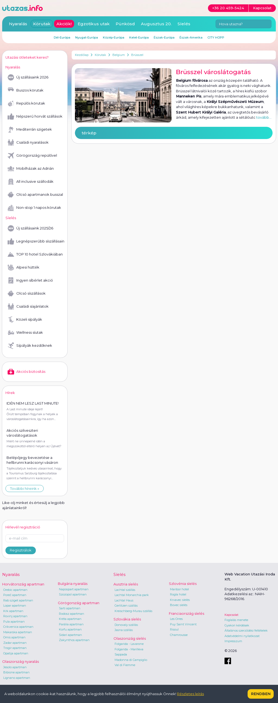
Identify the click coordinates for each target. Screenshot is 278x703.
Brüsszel (137, 55)
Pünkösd (125, 23)
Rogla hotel (178, 594)
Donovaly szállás (126, 625)
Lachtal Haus (124, 600)
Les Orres (176, 619)
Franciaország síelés (186, 613)
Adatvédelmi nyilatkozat (242, 636)
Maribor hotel (179, 589)
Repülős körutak (26, 103)
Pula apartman (14, 621)
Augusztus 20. (156, 23)
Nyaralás (18, 23)
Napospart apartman (74, 589)
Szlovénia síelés (183, 583)
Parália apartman (71, 624)
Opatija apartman (15, 653)
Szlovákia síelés (127, 619)
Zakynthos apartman (74, 640)
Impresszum (233, 641)
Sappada (121, 654)
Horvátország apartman (23, 584)
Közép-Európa (113, 37)
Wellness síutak (25, 332)
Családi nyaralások (28, 142)
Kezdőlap (82, 55)
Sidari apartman (70, 635)
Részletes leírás (190, 694)
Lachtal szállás (125, 590)
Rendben (260, 694)
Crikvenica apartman (18, 627)
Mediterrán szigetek (30, 129)
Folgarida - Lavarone (129, 644)
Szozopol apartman (73, 594)
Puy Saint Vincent (183, 624)
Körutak (100, 55)
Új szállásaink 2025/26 (30, 228)
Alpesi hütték (23, 267)
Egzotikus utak (94, 23)
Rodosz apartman (71, 614)
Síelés (184, 23)
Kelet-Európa (139, 37)
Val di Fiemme (125, 665)
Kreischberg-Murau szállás (133, 611)
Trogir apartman (15, 648)
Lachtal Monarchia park (132, 595)
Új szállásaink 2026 (28, 77)
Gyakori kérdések (237, 625)
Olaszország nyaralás (20, 661)
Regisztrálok (20, 550)
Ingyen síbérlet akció (30, 280)
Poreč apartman (14, 595)
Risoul (174, 629)
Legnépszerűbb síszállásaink (36, 241)
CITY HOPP (215, 37)
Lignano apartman (16, 678)
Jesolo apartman (15, 667)
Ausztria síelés (125, 584)
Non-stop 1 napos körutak (34, 207)
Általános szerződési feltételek (246, 630)
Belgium (118, 55)
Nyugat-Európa (86, 37)
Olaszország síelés (129, 638)
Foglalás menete (236, 620)
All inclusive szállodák (30, 181)
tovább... (263, 117)
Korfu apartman (70, 629)
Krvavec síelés (180, 600)
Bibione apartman (16, 672)
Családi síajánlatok (28, 306)
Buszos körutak (25, 90)
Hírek (10, 392)
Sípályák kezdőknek (30, 345)
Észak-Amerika (191, 37)
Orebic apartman (15, 590)
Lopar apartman (14, 605)
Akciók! (64, 23)
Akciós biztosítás (26, 371)
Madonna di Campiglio (131, 660)
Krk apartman (13, 611)
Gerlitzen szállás (126, 605)
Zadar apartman (15, 643)
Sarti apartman (69, 608)
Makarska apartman (17, 632)
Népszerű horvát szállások (35, 116)
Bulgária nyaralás (72, 583)
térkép (89, 132)
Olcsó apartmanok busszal (35, 194)
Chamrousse (179, 635)
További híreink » (24, 488)
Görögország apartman (78, 603)
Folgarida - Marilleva (129, 649)
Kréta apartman (70, 619)
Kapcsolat (231, 615)
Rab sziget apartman (18, 600)
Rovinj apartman (15, 616)
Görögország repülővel (32, 155)
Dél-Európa (62, 37)
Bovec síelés (178, 605)
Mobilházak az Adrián (31, 168)
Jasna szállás (124, 630)
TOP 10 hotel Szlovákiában (35, 254)
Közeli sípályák (25, 319)
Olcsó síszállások (27, 293)
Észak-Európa (164, 37)
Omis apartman (14, 637)
